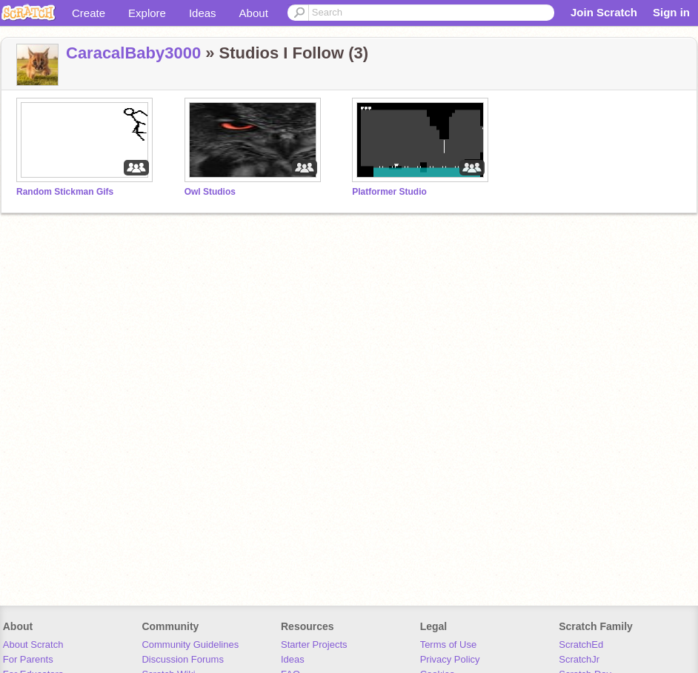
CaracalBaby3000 (133, 53)
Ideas (202, 13)
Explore (147, 13)
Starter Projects (314, 644)
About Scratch (33, 644)
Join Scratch (604, 12)
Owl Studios (210, 192)
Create (88, 13)
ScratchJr (579, 659)
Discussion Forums (183, 659)
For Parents (28, 659)
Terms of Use (448, 644)
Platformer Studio (389, 192)
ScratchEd (581, 644)
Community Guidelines (190, 644)
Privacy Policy (450, 659)
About (253, 13)
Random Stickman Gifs (64, 192)
